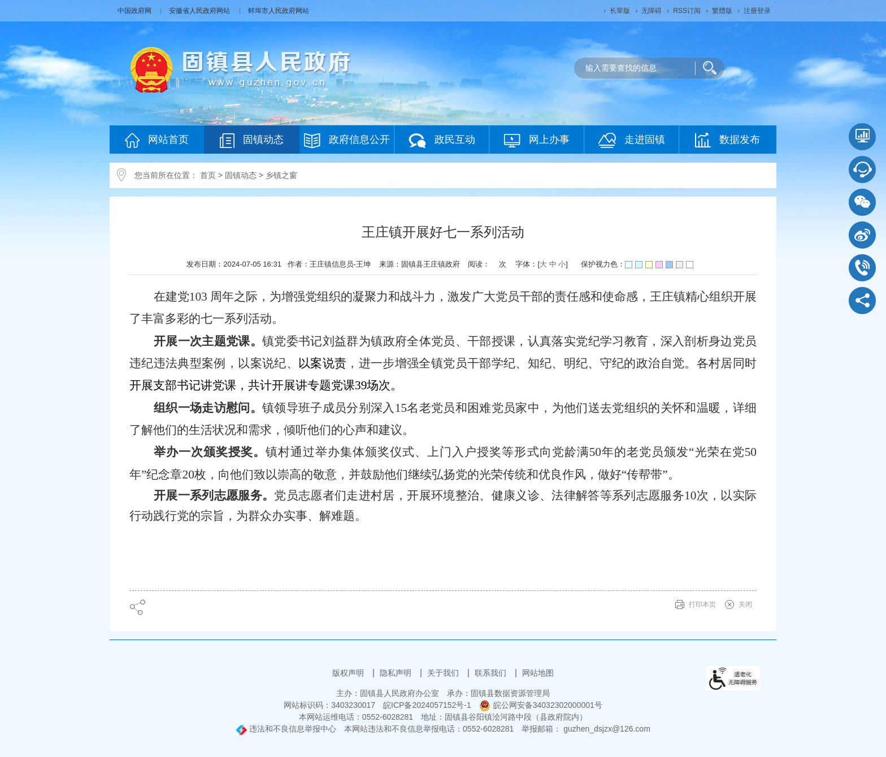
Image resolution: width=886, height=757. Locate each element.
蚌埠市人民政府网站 (278, 11)
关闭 (745, 604)
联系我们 (492, 672)
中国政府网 (135, 11)
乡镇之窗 (281, 175)
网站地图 (538, 672)
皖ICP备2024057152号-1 (427, 705)
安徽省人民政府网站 (200, 11)
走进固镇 (631, 140)
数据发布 (727, 140)
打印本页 (702, 604)
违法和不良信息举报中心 (286, 728)
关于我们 (444, 672)
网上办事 (537, 140)
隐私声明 (397, 672)
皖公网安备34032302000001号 (540, 705)
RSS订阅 (687, 11)
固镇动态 (252, 140)
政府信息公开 (347, 140)
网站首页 (157, 140)
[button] (620, 11)
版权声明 (349, 672)
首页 (208, 175)
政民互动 (442, 140)
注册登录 (757, 11)
